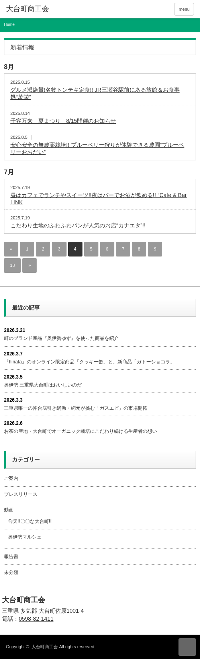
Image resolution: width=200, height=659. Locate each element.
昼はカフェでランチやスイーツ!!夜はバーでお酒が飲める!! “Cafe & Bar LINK (98, 198)
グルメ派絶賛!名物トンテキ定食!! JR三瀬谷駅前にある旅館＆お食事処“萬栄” (95, 93)
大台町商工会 (23, 600)
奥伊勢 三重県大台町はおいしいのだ (43, 385)
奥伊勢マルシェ (24, 537)
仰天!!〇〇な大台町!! (29, 521)
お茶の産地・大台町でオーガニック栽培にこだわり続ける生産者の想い (80, 431)
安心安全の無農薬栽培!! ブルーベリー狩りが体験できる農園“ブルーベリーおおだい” (97, 148)
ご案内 (11, 478)
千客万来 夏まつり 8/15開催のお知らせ (63, 121)
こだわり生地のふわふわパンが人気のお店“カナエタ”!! (77, 225)
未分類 (11, 572)
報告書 (11, 556)
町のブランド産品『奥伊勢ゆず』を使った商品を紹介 (61, 338)
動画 (9, 510)
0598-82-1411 (36, 619)
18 (12, 265)
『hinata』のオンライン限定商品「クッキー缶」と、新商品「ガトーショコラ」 (89, 362)
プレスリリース (20, 494)
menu (184, 9)
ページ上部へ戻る (187, 647)
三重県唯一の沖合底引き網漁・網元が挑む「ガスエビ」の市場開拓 (75, 408)
